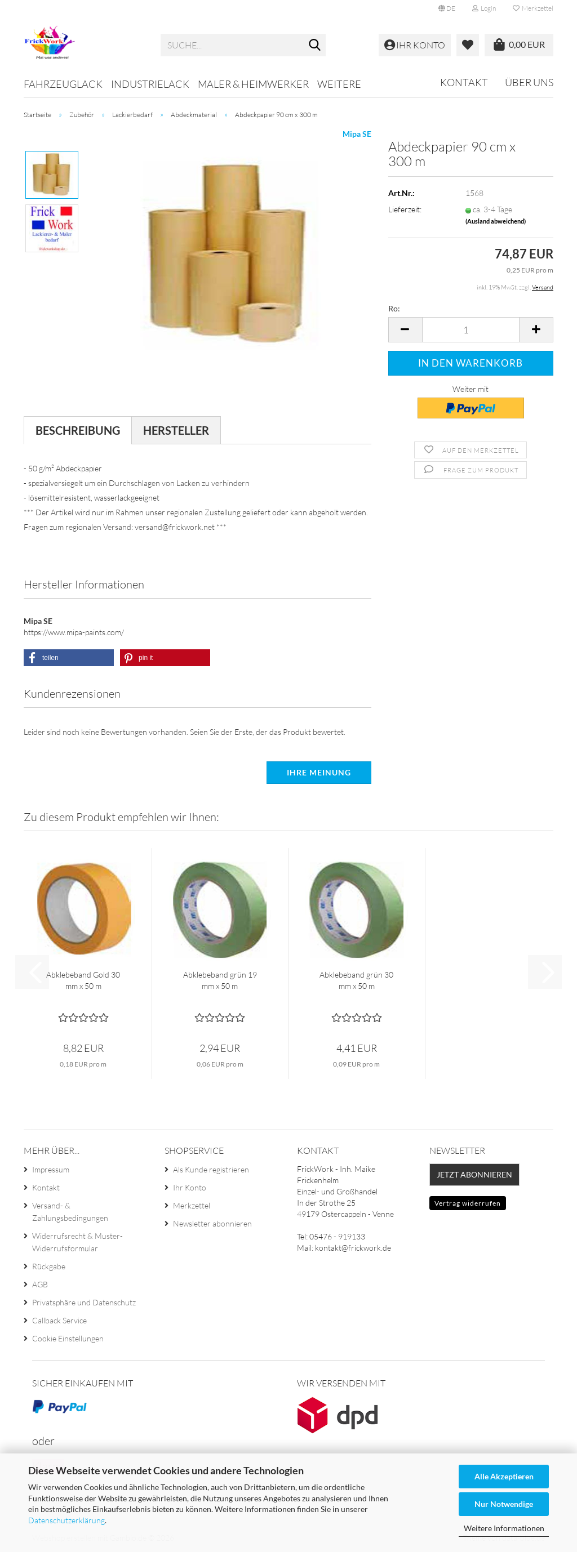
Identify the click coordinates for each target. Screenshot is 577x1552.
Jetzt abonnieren (474, 1174)
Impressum (50, 1169)
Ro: (394, 308)
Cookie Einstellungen (68, 1338)
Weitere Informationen (504, 1528)
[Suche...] (315, 45)
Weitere (339, 84)
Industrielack (150, 84)
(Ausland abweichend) (495, 221)
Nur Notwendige (503, 1504)
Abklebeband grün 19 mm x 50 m (220, 980)
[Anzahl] (471, 329)
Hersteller (176, 430)
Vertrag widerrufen (467, 1203)
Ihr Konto (189, 1187)
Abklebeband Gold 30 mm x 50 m (83, 980)
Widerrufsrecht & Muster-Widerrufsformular (77, 1242)
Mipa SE (357, 134)
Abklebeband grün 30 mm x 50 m (356, 980)
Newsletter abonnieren (212, 1223)
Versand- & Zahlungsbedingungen (70, 1212)
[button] (447, 8)
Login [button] (484, 8)
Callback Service (59, 1320)
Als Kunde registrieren (211, 1169)
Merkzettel (533, 8)
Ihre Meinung (319, 772)
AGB (40, 1284)
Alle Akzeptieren (504, 1476)
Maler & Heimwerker (253, 84)
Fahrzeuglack (63, 84)
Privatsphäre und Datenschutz (84, 1302)
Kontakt (464, 82)
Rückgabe (48, 1266)
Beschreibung (77, 430)
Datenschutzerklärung (66, 1520)
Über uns (529, 82)
